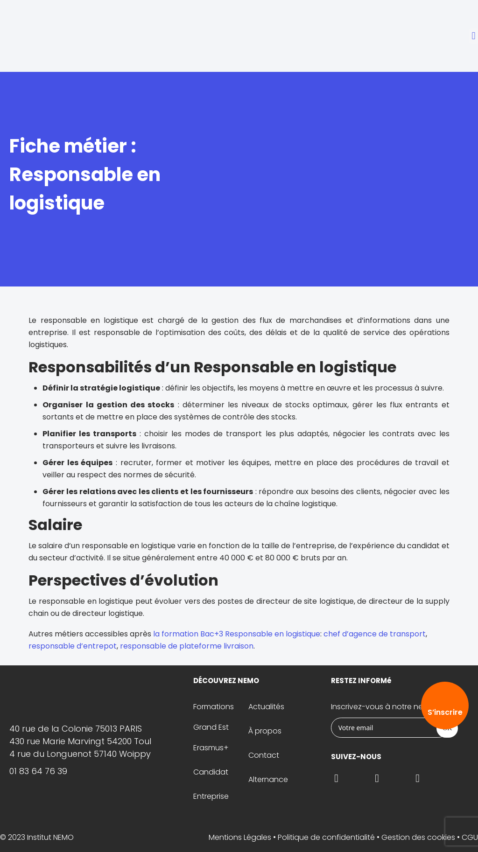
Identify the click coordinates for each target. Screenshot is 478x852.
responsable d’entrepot (72, 646)
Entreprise (211, 796)
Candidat (210, 772)
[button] (473, 36)
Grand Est (211, 727)
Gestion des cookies (418, 837)
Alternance (268, 779)
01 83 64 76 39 (38, 771)
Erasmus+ (211, 747)
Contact (263, 755)
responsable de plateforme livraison (186, 646)
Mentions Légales (240, 837)
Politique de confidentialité (326, 837)
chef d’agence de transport (374, 634)
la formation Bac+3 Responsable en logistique (236, 634)
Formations (213, 706)
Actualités (266, 706)
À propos (264, 731)
